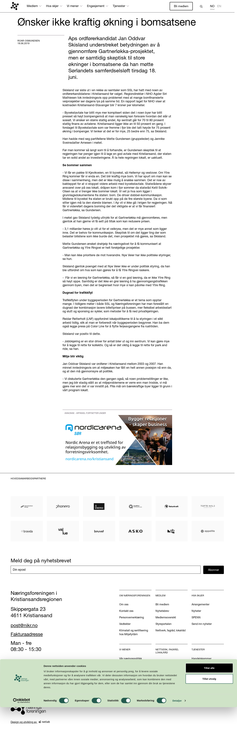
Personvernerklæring (131, 617)
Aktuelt (123, 665)
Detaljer (177, 733)
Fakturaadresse (28, 634)
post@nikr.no (25, 625)
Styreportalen (163, 624)
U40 (158, 668)
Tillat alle (209, 700)
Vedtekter (125, 624)
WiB (158, 661)
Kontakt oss (126, 611)
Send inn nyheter (202, 624)
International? (200, 671)
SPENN (196, 617)
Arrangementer (200, 604)
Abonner (213, 570)
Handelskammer (201, 658)
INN (158, 674)
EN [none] (219, 6)
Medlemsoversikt (166, 617)
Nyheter (196, 611)
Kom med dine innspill (132, 688)
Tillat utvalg (209, 711)
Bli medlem (180, 6)
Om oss (123, 604)
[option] (219, 6)
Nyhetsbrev (162, 611)
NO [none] (212, 6)
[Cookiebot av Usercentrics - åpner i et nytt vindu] (21, 733)
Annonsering (199, 665)
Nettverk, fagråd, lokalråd (170, 630)
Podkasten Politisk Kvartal (134, 682)
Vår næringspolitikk (130, 658)
